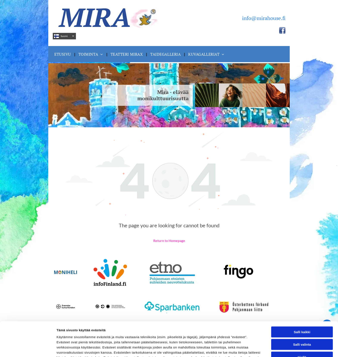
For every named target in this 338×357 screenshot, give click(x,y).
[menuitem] (63, 54)
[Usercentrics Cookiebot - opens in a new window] (28, 348)
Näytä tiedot (230, 348)
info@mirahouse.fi (263, 18)
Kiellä (302, 329)
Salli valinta (302, 316)
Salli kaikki (302, 304)
